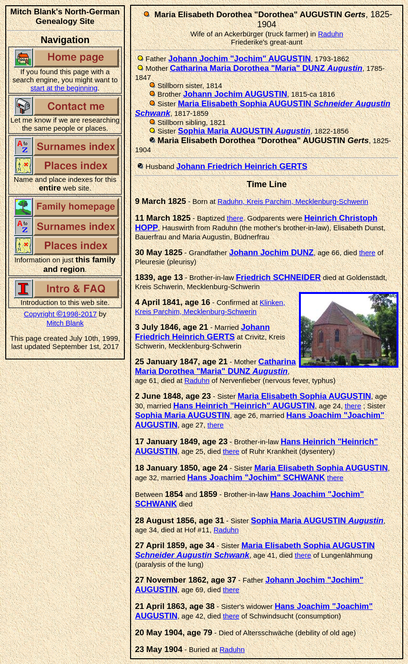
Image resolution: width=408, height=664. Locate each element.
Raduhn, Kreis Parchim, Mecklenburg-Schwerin (293, 201)
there (235, 218)
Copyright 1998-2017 (60, 314)
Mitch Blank (65, 323)
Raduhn (330, 34)
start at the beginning (64, 88)
